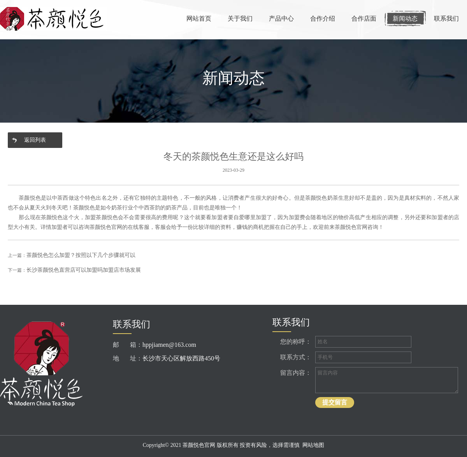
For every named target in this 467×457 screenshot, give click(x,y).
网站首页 (198, 18)
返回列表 (35, 140)
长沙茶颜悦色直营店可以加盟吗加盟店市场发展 (83, 270)
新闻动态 (405, 18)
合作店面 (363, 18)
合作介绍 (322, 18)
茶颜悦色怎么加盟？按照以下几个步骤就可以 (80, 255)
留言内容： (295, 372)
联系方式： (295, 357)
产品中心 (281, 18)
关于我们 (240, 18)
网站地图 (313, 445)
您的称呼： (295, 341)
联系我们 (446, 18)
